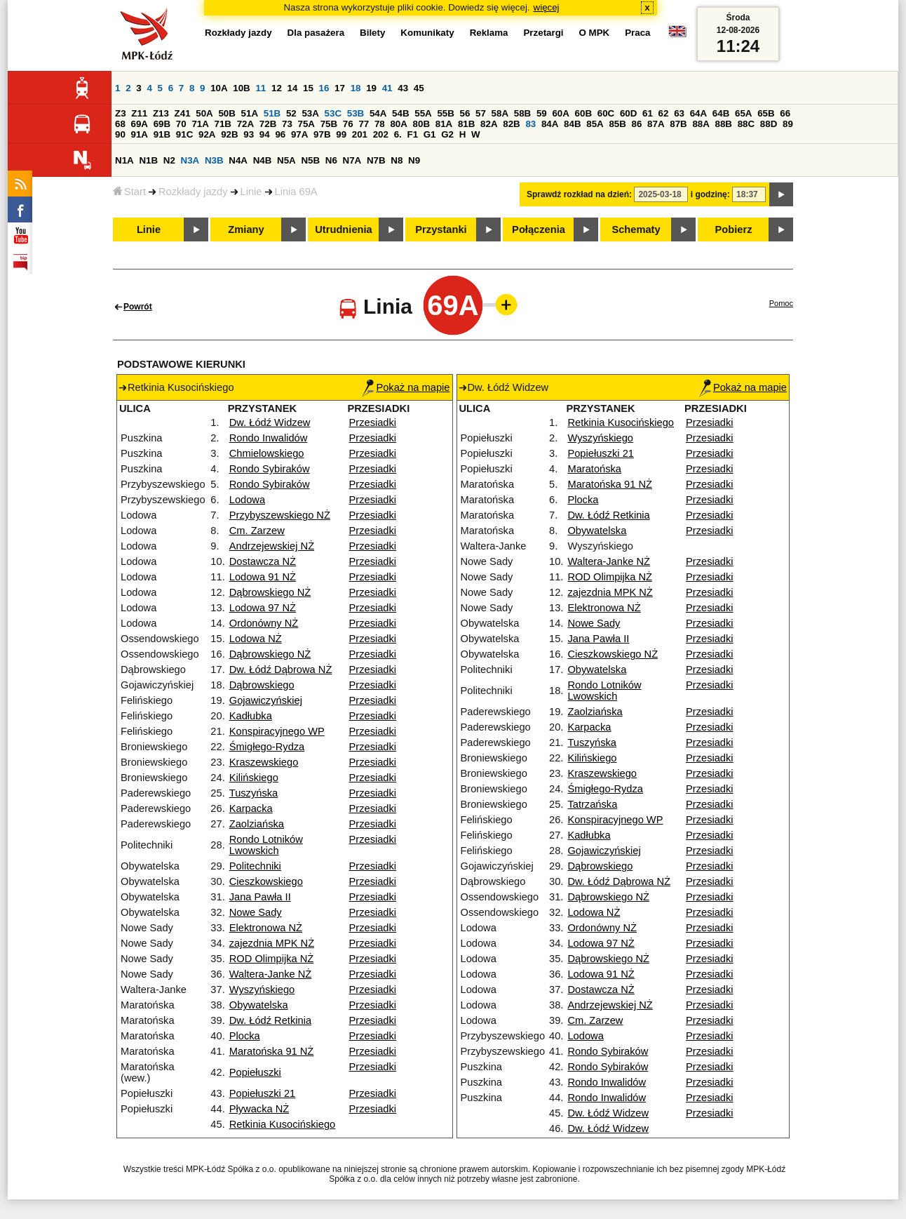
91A (139, 134)
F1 (412, 134)
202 (380, 134)
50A (204, 113)
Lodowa (247, 499)
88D (768, 124)
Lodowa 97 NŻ (262, 607)
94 (264, 134)
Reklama (489, 32)
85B (617, 124)
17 (339, 88)
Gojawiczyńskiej (265, 700)
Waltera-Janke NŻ (270, 974)
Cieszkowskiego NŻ (612, 654)
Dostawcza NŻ (262, 561)
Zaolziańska (256, 824)
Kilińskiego (253, 777)
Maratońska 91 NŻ (271, 1051)
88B (723, 124)
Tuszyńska (253, 793)
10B (241, 88)
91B (162, 134)
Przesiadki (373, 422)
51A (249, 113)
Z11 (139, 113)
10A (218, 88)
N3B (214, 160)
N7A (352, 160)
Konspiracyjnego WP (277, 731)
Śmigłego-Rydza (267, 746)
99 (341, 134)
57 (480, 113)
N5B (310, 160)
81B (466, 124)
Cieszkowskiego (266, 881)
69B (162, 124)
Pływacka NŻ (259, 1108)
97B (321, 134)
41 (387, 88)
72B (267, 124)
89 (788, 124)
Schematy (635, 229)
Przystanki (440, 229)
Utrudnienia (343, 229)
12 (276, 88)
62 (663, 113)
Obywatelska (258, 1005)
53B (355, 113)
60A (560, 113)
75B (328, 124)
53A (310, 113)
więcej (547, 7)
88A (700, 124)
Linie (251, 191)
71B (223, 124)
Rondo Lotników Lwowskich (266, 845)
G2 (447, 134)
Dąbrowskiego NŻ (270, 592)
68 (120, 124)
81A (443, 124)
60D (628, 113)
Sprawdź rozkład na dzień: (579, 194)
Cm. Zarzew (257, 530)
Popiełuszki (255, 1072)
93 (248, 134)
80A (398, 124)
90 (120, 134)
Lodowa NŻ (255, 638)
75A (306, 124)
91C (184, 134)
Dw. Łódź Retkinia (270, 1020)
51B (272, 113)
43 (403, 88)
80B (421, 124)
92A (206, 134)
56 (465, 113)
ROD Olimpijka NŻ (271, 958)
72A (245, 124)
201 (359, 134)
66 (785, 113)
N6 (331, 160)
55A (422, 113)
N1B (148, 160)
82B (511, 124)
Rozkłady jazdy (193, 191)
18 (356, 88)
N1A (124, 160)
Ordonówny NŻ (264, 623)
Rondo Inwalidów (268, 438)
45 (419, 88)
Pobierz (733, 229)
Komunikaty (427, 32)
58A (500, 113)
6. (398, 134)
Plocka (244, 1035)
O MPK (594, 32)
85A (594, 124)
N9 (414, 160)
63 (679, 113)
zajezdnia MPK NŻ (271, 943)
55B (445, 113)
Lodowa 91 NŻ (262, 576)
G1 (430, 134)
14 (293, 88)
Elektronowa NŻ (265, 927)
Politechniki (255, 866)
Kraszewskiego (264, 762)
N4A (238, 160)
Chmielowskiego (266, 453)
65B (765, 113)
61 (647, 113)
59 (541, 113)
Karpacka (251, 808)
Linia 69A (296, 191)
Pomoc (781, 303)
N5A (286, 160)
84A (549, 124)
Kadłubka (250, 715)
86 (637, 124)
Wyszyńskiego (262, 989)
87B (678, 124)
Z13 (161, 113)
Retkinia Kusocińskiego (282, 1124)
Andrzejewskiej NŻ (271, 546)
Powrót (137, 307)
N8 (397, 160)
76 (348, 124)
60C (605, 113)
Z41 (183, 113)
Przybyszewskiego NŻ (279, 515)
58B (522, 113)
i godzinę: (710, 194)
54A (378, 113)
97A (299, 134)
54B (400, 113)
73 (287, 124)
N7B (376, 160)
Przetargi (543, 32)
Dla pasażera (316, 32)
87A (655, 124)
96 (280, 134)
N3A (190, 160)
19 (371, 88)
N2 (169, 160)
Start (129, 191)
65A (743, 113)
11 (260, 88)
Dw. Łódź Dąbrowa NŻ (280, 669)
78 (379, 124)
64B (720, 113)
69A (139, 124)
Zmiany (246, 229)
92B (229, 134)
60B (583, 113)
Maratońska (594, 468)
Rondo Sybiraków (269, 468)
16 (324, 88)
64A (698, 113)
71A (199, 124)
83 (530, 124)
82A (488, 124)
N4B (262, 160)
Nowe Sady (255, 912)
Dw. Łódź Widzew (270, 422)
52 (291, 113)
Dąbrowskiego (262, 685)
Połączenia (538, 229)
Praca (637, 32)
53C (333, 113)
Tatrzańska (592, 804)
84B (572, 124)
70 (181, 124)
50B (226, 113)
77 (363, 124)
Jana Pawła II (260, 896)
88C (746, 124)
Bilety (372, 32)
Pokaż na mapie (405, 387)
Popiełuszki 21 (262, 1093)
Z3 (120, 113)
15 (308, 88)
